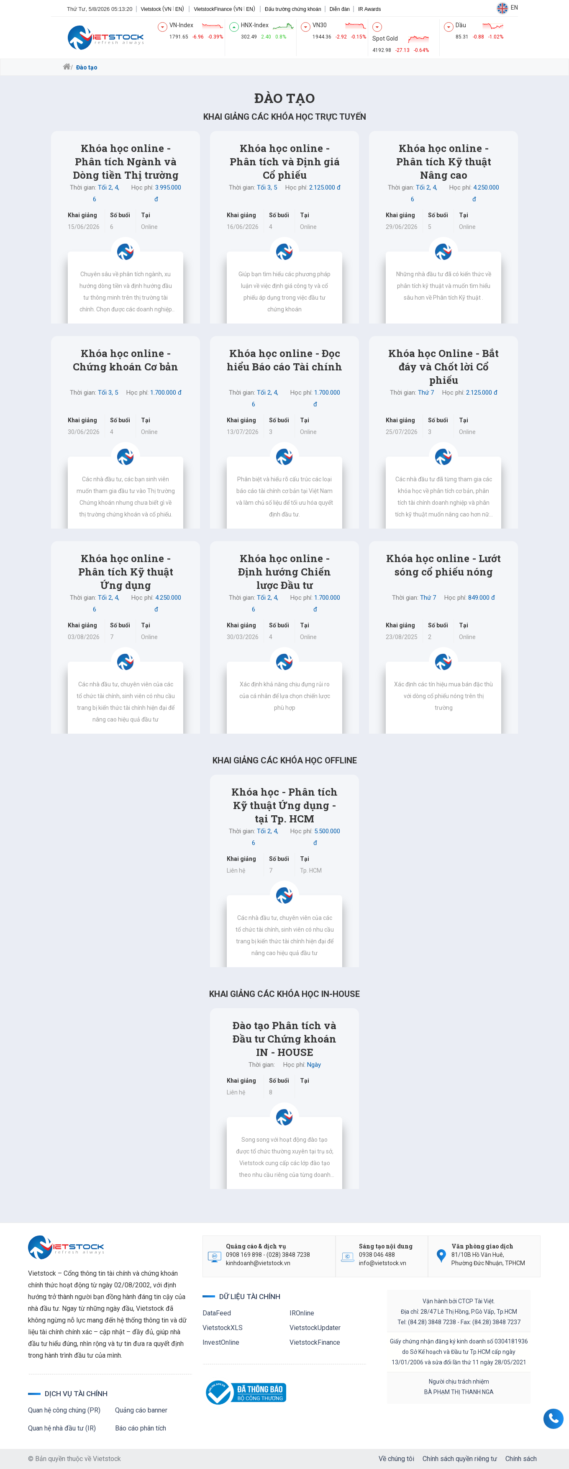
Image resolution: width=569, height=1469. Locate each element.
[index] (196, 31)
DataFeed (216, 1313)
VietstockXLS (222, 1328)
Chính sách (521, 1459)
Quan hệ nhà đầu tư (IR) (62, 1428)
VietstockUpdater (315, 1328)
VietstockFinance (192, 9)
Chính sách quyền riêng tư (460, 1459)
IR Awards (348, 9)
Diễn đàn (318, 9)
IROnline (302, 1313)
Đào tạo (86, 67)
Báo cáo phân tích (140, 1428)
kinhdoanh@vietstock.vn (258, 1263)
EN (157, 9)
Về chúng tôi (396, 1459)
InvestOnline (220, 1342)
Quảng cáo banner (141, 1410)
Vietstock (130, 9)
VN (146, 9)
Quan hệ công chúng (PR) (64, 1410)
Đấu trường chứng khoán (271, 9)
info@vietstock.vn (382, 1263)
